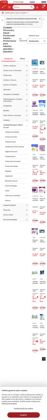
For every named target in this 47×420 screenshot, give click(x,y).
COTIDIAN (35, 69)
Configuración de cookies (23, 408)
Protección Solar (11, 137)
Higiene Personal (11, 152)
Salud (7, 191)
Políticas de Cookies (9, 404)
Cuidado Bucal (10, 156)
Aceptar (23, 415)
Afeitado (8, 171)
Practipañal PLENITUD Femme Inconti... (36, 114)
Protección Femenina (12, 161)
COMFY (34, 279)
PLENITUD (42, 69)
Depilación (9, 176)
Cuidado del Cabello (12, 132)
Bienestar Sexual (11, 181)
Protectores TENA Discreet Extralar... (36, 241)
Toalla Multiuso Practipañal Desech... (43, 72)
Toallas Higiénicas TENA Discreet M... (37, 158)
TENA (34, 154)
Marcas (7, 200)
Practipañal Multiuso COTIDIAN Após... (36, 72)
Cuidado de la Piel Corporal (14, 147)
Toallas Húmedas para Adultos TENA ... (42, 326)
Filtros (22, 59)
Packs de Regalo (11, 186)
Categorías (8, 59)
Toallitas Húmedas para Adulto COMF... (36, 282)
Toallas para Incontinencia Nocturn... (37, 199)
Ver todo (6, 127)
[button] (32, 7)
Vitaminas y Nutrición (12, 196)
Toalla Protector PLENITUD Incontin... (43, 158)
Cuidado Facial (10, 142)
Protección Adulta (11, 166)
